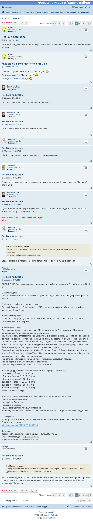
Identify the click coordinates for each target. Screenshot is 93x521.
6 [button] (79, 23)
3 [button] (69, 23)
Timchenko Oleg (13, 86)
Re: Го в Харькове (14, 36)
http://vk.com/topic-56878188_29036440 (20, 425)
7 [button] (83, 23)
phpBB (50, 512)
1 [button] (63, 23)
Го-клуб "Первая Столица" (15, 79)
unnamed (11, 139)
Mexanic (5, 268)
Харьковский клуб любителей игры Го (24, 63)
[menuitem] (7, 7)
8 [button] (87, 23)
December (11, 166)
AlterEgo (5, 447)
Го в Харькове (11, 18)
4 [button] (72, 23)
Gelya (10, 28)
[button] (54, 23)
